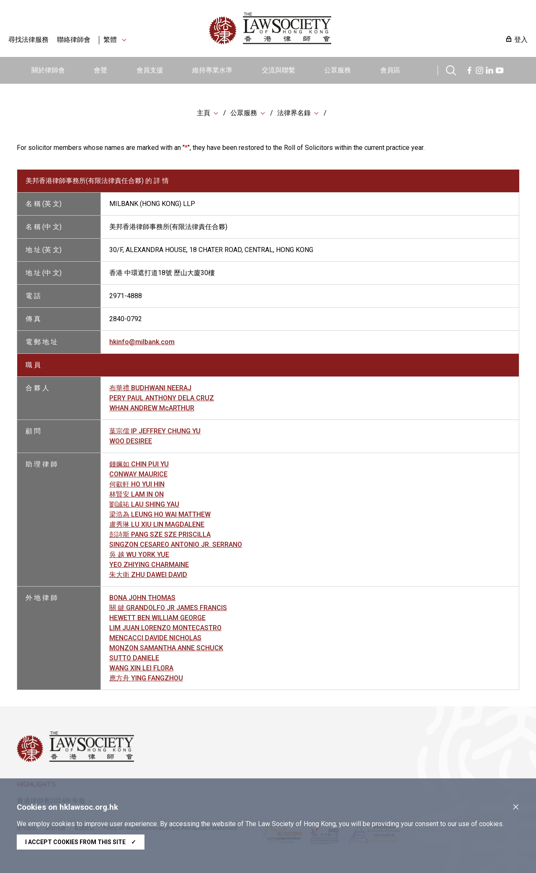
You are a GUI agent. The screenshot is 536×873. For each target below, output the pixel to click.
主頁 (203, 113)
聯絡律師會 (73, 40)
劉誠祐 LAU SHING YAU (144, 504)
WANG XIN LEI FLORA (141, 668)
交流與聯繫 (278, 70)
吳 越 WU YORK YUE (139, 555)
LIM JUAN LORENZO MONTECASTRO (165, 628)
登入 (521, 40)
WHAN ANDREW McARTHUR (151, 408)
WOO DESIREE (130, 441)
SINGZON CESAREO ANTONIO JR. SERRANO (175, 545)
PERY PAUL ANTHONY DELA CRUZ (161, 398)
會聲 (100, 70)
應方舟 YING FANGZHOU (146, 678)
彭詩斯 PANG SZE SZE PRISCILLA (160, 534)
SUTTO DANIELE (134, 658)
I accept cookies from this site (80, 842)
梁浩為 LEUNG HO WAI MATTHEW (160, 514)
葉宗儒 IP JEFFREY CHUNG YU (155, 431)
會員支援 (150, 70)
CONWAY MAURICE (138, 474)
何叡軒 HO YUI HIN (137, 484)
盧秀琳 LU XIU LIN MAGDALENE (156, 524)
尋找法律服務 (28, 40)
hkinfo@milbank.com (142, 342)
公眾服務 (337, 70)
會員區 (390, 70)
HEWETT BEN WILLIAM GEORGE (157, 618)
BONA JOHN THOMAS (142, 598)
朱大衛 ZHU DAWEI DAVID (148, 575)
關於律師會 (48, 70)
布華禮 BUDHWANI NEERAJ (150, 388)
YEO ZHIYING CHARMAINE (149, 565)
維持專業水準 (212, 70)
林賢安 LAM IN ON (136, 494)
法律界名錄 (294, 113)
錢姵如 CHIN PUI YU (139, 464)
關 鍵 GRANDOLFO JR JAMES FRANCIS (168, 608)
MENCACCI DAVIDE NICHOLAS (155, 638)
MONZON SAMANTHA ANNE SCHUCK (166, 648)
